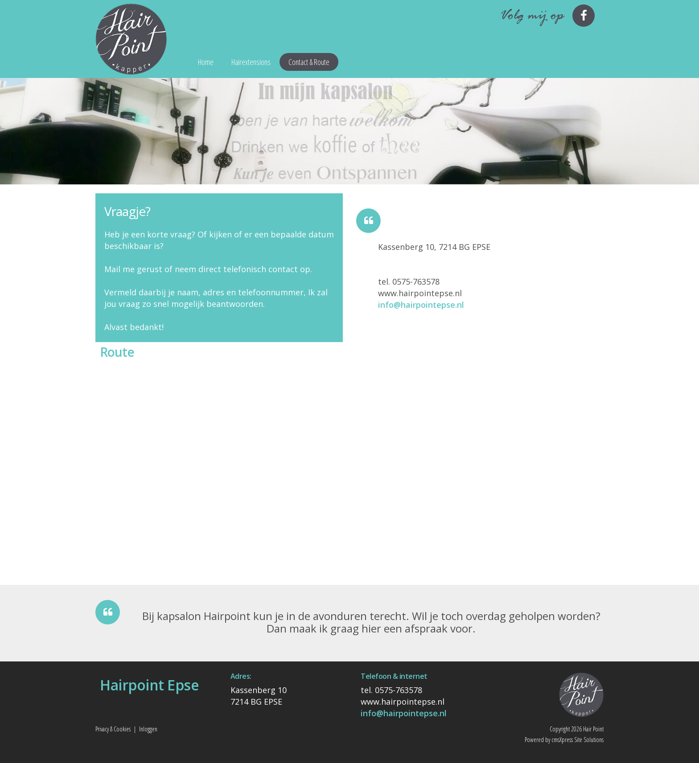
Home (206, 62)
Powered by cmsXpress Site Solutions (564, 739)
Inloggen (148, 729)
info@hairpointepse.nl (421, 304)
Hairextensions (251, 62)
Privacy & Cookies (113, 729)
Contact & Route (308, 62)
